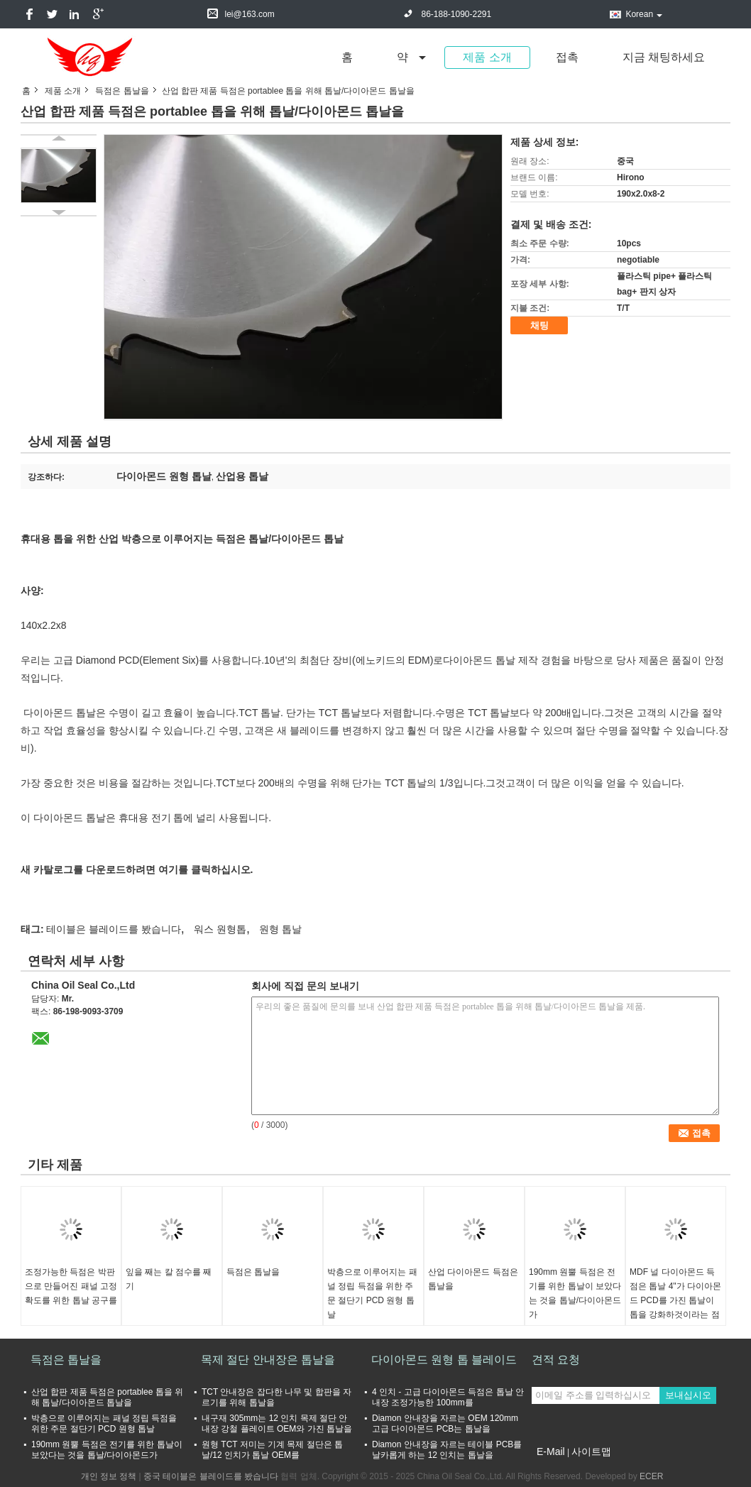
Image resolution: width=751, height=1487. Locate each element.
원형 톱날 (280, 929)
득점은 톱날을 (121, 91)
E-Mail (551, 1451)
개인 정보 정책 (109, 1476)
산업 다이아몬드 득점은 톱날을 (473, 1279)
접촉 (567, 57)
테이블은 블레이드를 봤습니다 (113, 929)
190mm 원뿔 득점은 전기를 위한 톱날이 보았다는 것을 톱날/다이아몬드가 (575, 1293)
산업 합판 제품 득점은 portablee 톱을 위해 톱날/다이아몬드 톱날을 (107, 1397)
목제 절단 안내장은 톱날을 (268, 1360)
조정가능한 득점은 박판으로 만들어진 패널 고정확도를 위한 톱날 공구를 (71, 1286)
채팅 (539, 325)
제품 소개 (487, 57)
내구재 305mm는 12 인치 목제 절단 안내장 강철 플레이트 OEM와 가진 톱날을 (277, 1423)
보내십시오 (688, 1395)
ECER (651, 1476)
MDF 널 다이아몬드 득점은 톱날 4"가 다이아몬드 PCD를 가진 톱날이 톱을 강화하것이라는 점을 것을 (675, 1300)
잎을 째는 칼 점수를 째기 (169, 1279)
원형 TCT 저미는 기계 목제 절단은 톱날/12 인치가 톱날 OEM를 (272, 1449)
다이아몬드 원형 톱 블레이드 (444, 1360)
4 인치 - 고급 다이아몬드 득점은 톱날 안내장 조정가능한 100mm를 (448, 1397)
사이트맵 (591, 1451)
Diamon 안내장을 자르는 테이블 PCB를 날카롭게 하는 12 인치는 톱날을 (447, 1449)
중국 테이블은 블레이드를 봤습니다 (210, 1476)
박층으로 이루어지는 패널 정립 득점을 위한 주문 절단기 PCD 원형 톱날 (372, 1293)
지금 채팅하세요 (664, 57)
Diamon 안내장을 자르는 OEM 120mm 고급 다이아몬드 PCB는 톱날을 (445, 1423)
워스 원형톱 (220, 929)
